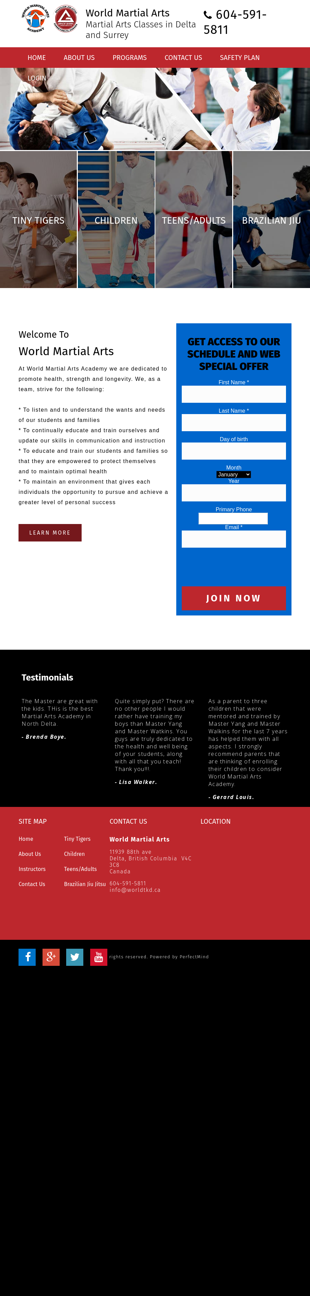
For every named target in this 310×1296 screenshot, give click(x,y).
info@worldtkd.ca (135, 867)
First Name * (233, 359)
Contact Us (183, 57)
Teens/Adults (80, 846)
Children (74, 831)
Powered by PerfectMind (179, 933)
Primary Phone (234, 486)
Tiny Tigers (77, 816)
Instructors (32, 846)
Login (36, 78)
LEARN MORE (50, 509)
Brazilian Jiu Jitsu (85, 861)
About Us (79, 57)
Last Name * (234, 387)
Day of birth (234, 416)
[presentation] (234, 543)
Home (36, 57)
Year (233, 458)
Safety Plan (240, 57)
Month (233, 444)
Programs (129, 57)
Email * (234, 504)
